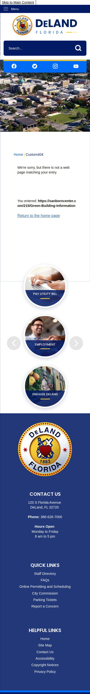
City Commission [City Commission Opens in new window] (45, 593)
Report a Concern (45, 606)
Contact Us (45, 652)
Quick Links (45, 565)
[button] (79, 47)
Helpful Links (45, 630)
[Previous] (13, 336)
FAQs (45, 580)
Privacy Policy (45, 672)
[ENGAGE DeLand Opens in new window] (45, 386)
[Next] (76, 336)
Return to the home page (39, 216)
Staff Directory (45, 574)
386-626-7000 (51, 517)
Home (18, 154)
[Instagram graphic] (55, 66)
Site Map (45, 645)
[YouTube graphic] (75, 66)
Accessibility (45, 658)
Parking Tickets (45, 600)
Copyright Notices (45, 665)
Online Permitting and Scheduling (45, 587)
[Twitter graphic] (34, 66)
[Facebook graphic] (14, 66)
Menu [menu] (15, 9)
